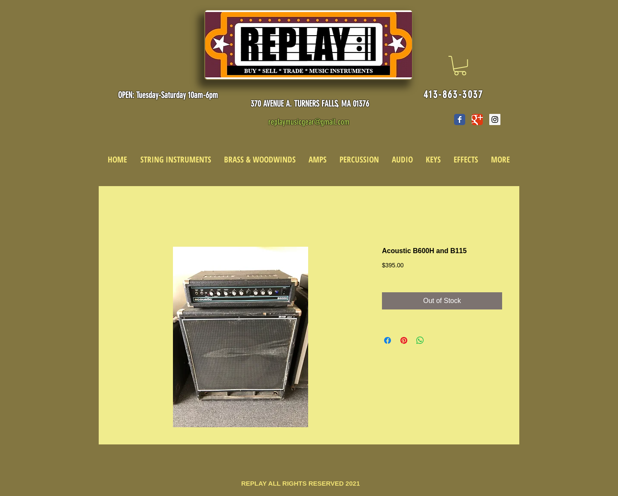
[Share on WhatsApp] (420, 340)
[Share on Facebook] (387, 340)
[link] (460, 65)
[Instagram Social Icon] (494, 119)
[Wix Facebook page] (459, 119)
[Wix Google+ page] (477, 119)
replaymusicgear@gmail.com (308, 122)
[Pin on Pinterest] (404, 340)
